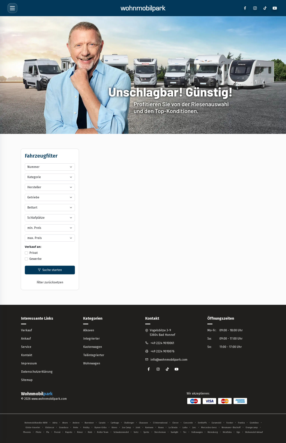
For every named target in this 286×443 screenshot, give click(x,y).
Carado (102, 423)
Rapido (68, 432)
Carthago (115, 423)
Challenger (129, 423)
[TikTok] (265, 8)
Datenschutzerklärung (36, 371)
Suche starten (50, 270)
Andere (76, 423)
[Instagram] (255, 8)
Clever (175, 423)
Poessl (57, 432)
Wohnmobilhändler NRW (35, 423)
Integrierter (91, 338)
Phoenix (27, 432)
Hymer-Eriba (100, 427)
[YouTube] (274, 8)
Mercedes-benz (209, 427)
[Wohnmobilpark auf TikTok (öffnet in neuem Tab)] (167, 369)
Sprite (146, 432)
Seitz (136, 432)
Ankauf (26, 338)
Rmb (90, 432)
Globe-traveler (32, 427)
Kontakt (26, 355)
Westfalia (227, 432)
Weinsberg (213, 432)
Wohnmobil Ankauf (254, 432)
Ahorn (65, 423)
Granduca (63, 427)
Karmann (149, 427)
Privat (33, 253)
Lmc (194, 427)
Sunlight (174, 432)
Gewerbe (35, 259)
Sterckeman (160, 432)
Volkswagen (197, 432)
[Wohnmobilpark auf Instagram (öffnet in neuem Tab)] (158, 369)
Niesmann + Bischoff (231, 427)
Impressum (29, 363)
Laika (185, 427)
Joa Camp (126, 427)
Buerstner (89, 423)
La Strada (173, 427)
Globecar (49, 427)
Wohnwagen (91, 363)
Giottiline (254, 423)
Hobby (86, 427)
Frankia (241, 423)
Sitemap (27, 380)
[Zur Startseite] (143, 8)
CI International (160, 423)
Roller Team (102, 432)
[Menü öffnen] (12, 8)
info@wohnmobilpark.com (169, 359)
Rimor (80, 432)
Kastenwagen (92, 347)
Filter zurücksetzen (50, 282)
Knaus (161, 427)
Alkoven (88, 330)
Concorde (188, 423)
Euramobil (216, 423)
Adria (54, 423)
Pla (47, 432)
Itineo (114, 427)
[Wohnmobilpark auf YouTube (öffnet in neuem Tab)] (176, 369)
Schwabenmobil (121, 432)
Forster (229, 423)
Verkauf (26, 330)
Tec (184, 432)
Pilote (38, 432)
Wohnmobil (37, 394)
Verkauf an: (33, 247)
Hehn (75, 427)
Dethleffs (202, 423)
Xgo (238, 432)
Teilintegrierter (93, 355)
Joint (138, 427)
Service (26, 347)
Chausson (143, 423)
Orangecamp (252, 427)
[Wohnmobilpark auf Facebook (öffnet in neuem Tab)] (148, 369)
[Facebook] (245, 8)
